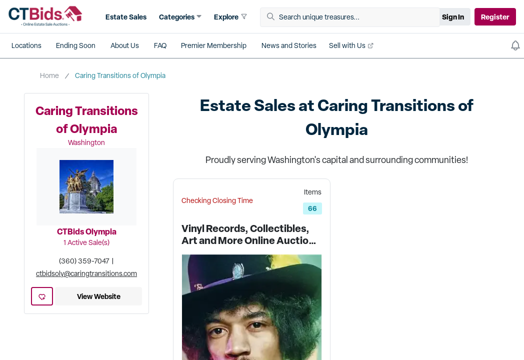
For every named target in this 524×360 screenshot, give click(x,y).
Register (495, 17)
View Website (98, 296)
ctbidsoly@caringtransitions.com (86, 273)
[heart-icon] (42, 296)
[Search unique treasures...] (353, 17)
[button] (180, 16)
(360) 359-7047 (84, 261)
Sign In (453, 17)
